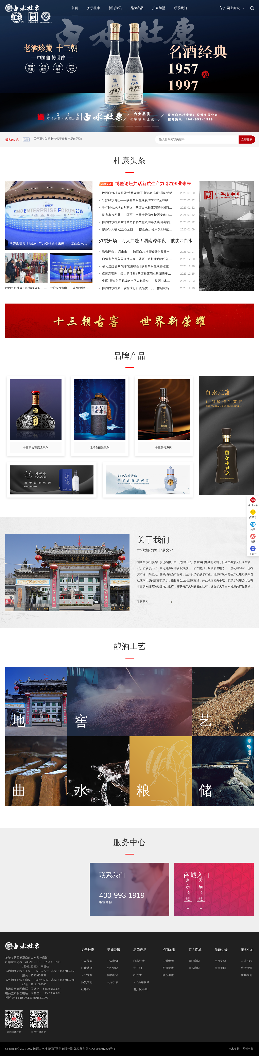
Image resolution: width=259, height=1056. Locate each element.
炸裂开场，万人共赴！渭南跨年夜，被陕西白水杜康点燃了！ (159, 240)
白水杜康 (139, 960)
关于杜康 (93, 8)
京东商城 (194, 968)
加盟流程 (168, 960)
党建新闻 (220, 968)
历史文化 (86, 982)
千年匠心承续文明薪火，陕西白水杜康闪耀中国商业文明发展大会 (137, 207)
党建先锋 (221, 950)
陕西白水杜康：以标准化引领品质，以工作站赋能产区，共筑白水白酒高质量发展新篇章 (137, 288)
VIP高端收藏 (141, 982)
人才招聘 (246, 960)
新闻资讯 (115, 8)
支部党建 (220, 960)
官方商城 (195, 950)
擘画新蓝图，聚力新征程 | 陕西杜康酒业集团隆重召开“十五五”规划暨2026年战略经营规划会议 (137, 273)
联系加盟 (168, 975)
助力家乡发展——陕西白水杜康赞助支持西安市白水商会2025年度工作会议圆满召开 (137, 214)
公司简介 (86, 960)
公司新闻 (113, 960)
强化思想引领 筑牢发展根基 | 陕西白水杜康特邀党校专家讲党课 (137, 266)
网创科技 (248, 1048)
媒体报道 (113, 975)
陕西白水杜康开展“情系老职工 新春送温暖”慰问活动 (137, 193)
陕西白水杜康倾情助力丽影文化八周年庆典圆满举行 (137, 222)
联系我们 (180, 8)
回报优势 (168, 968)
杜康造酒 (86, 968)
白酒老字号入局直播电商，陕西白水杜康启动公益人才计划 (137, 259)
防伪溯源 (246, 968)
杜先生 (137, 975)
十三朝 (137, 968)
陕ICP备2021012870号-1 (100, 1048)
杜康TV (86, 989)
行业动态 (113, 968)
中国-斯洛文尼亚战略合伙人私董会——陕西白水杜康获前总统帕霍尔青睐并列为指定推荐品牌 (137, 280)
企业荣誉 (86, 975)
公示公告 (113, 982)
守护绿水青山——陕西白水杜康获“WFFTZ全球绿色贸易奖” (137, 200)
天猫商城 (194, 960)
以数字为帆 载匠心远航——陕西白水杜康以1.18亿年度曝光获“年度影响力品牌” (137, 229)
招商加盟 (158, 8)
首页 (75, 8)
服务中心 (247, 950)
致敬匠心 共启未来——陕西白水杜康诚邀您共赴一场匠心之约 (137, 251)
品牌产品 (137, 8)
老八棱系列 (140, 989)
